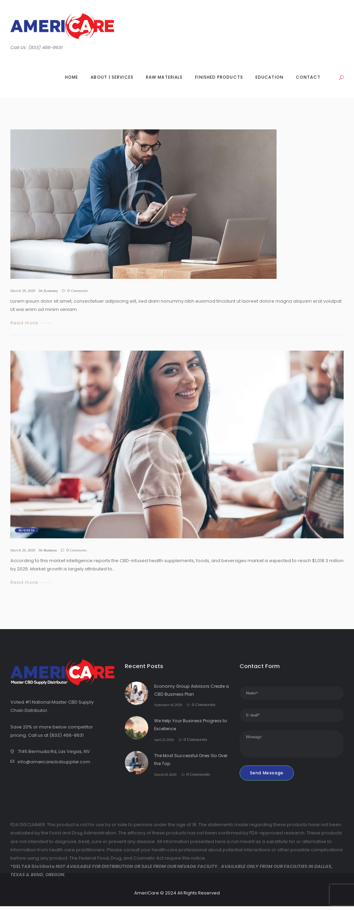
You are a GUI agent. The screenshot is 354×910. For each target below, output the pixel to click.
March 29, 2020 (24, 290)
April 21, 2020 (166, 739)
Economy (54, 290)
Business (27, 530)
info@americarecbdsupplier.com (55, 762)
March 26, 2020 (24, 550)
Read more (24, 323)
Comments (84, 290)
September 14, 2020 (172, 704)
